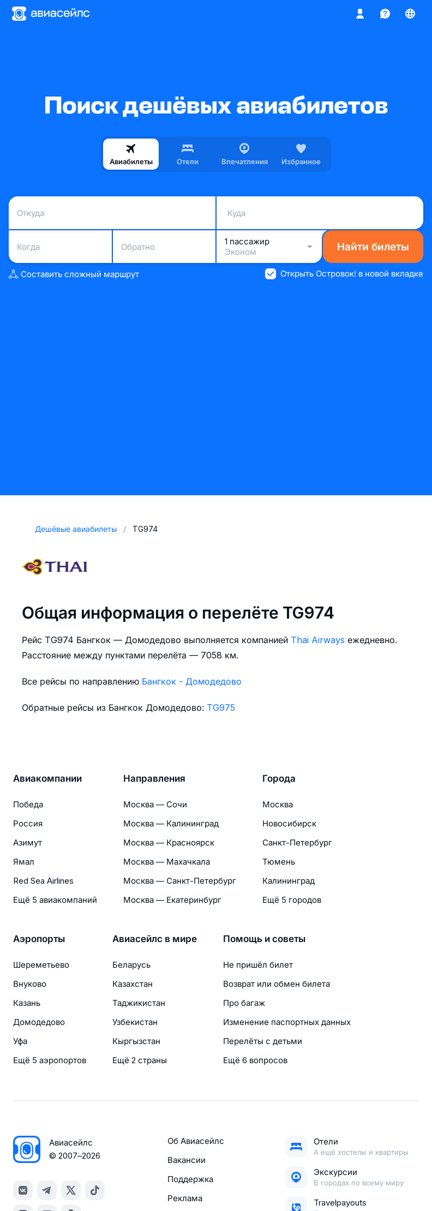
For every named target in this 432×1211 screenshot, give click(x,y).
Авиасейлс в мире (154, 938)
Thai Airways (318, 639)
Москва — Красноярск (168, 842)
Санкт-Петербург (297, 842)
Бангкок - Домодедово (192, 681)
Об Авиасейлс (195, 1141)
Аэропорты (39, 938)
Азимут (27, 842)
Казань (26, 1003)
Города (279, 778)
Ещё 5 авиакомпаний (55, 900)
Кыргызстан (136, 1041)
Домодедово (39, 1022)
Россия (28, 823)
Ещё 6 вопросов (255, 1060)
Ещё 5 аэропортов (49, 1060)
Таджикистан (138, 1003)
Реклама (184, 1198)
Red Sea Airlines (43, 881)
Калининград (288, 881)
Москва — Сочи (155, 804)
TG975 (221, 707)
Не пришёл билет (258, 965)
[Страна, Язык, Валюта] (410, 13)
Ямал (23, 861)
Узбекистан (135, 1022)
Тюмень (278, 861)
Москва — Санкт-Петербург (179, 881)
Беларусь (131, 965)
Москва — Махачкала (166, 861)
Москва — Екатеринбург (172, 900)
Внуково (29, 984)
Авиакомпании (47, 778)
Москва (277, 804)
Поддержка (190, 1179)
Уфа (20, 1041)
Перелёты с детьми (262, 1041)
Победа (28, 804)
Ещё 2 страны (139, 1060)
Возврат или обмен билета (276, 984)
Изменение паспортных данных (287, 1022)
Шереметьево (41, 965)
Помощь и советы (264, 938)
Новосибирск (289, 823)
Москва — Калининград (171, 823)
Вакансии (186, 1160)
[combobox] (112, 212)
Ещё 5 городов (291, 900)
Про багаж (244, 1003)
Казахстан (132, 984)
